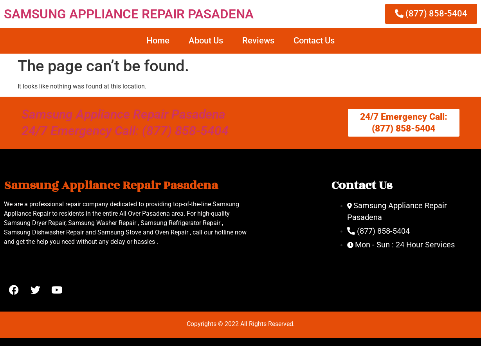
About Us (206, 40)
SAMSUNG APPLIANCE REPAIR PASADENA (129, 14)
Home (157, 40)
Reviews (258, 40)
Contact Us (314, 40)
